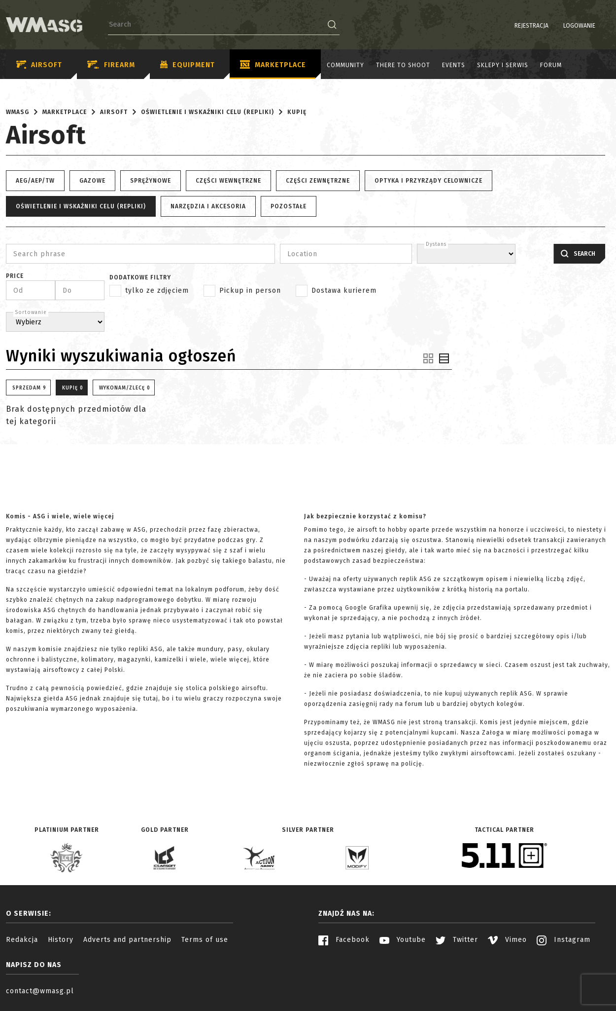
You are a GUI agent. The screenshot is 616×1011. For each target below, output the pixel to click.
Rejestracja (506, 25)
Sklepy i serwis (502, 65)
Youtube (402, 939)
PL (591, 25)
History (60, 939)
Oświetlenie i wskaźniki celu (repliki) (207, 112)
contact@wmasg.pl (40, 991)
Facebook (344, 939)
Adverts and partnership (127, 939)
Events (453, 65)
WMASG (17, 112)
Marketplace (273, 65)
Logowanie (554, 25)
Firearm (111, 65)
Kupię (297, 112)
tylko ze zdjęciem (157, 290)
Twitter (457, 939)
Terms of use (204, 939)
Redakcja (22, 939)
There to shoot (403, 65)
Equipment (187, 65)
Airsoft (39, 65)
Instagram (563, 939)
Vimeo (507, 939)
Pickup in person (250, 290)
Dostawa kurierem (343, 290)
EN (604, 25)
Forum (551, 65)
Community (345, 65)
